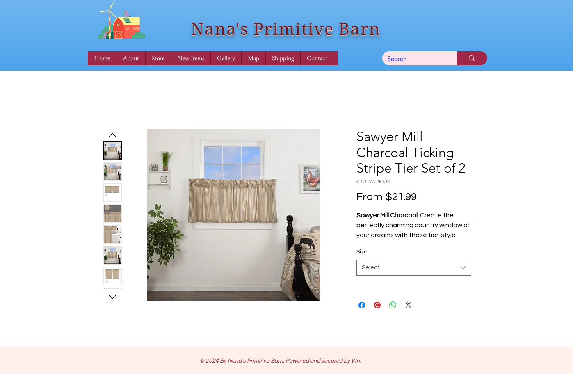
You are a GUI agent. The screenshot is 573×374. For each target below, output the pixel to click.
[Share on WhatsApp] (393, 305)
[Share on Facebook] (362, 305)
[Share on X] (408, 305)
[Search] (413, 59)
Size (362, 252)
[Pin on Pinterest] (377, 305)
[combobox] (413, 268)
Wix (356, 361)
